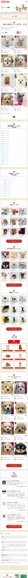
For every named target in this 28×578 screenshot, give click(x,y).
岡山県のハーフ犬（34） (5, 141)
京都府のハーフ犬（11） (5, 164)
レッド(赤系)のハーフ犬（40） (6, 191)
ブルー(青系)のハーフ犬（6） (6, 195)
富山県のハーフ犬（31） (5, 145)
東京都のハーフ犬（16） (5, 160)
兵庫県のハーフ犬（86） (5, 133)
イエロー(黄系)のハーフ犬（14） (6, 193)
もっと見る (14, 241)
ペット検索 (5, 12)
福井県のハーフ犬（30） (5, 149)
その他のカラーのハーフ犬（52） (7, 189)
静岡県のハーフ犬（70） (5, 135)
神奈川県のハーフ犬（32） (6, 143)
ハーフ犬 (9, 12)
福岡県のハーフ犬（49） (5, 137)
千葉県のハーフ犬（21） (5, 158)
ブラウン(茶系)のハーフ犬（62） (6, 187)
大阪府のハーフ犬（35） (5, 139)
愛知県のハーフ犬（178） (5, 131)
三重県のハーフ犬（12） (5, 162)
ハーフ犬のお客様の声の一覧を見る (14, 526)
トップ (2, 12)
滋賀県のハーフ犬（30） (5, 147)
